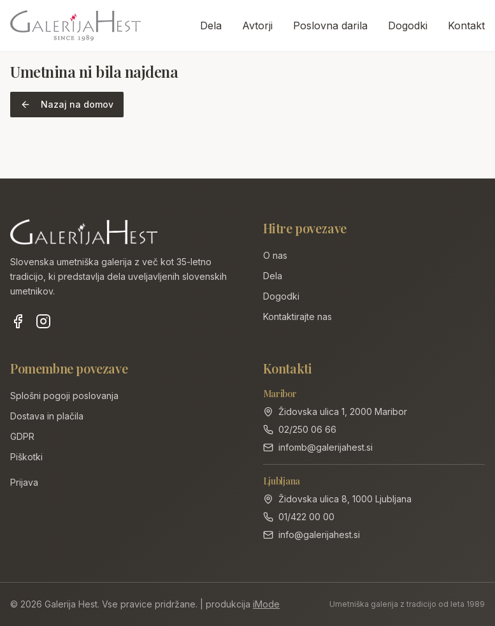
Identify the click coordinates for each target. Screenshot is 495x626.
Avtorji (257, 25)
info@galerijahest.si (319, 534)
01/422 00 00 (306, 516)
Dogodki (407, 25)
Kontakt (466, 25)
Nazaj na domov (66, 104)
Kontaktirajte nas (297, 316)
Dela (211, 25)
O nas (275, 255)
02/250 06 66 (307, 429)
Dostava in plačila (46, 416)
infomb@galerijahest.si (325, 447)
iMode (266, 604)
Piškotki (26, 456)
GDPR (22, 436)
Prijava (24, 482)
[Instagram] (43, 321)
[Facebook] (17, 321)
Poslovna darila (330, 25)
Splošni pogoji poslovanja (64, 395)
